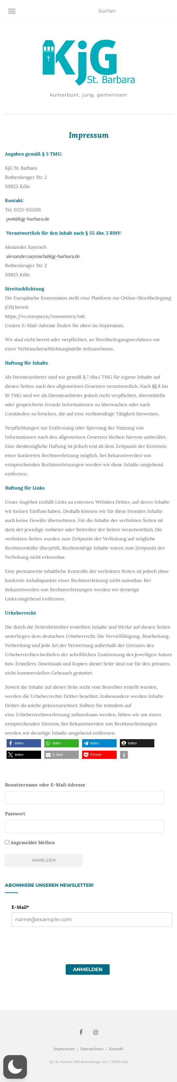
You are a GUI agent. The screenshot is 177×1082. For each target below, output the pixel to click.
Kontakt (116, 1048)
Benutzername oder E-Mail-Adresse (45, 785)
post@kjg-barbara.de (28, 219)
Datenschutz (91, 1048)
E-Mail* (20, 907)
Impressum (64, 1048)
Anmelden (87, 969)
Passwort (15, 814)
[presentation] (61, 956)
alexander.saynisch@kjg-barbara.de (43, 256)
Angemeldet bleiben (30, 842)
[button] (24, 743)
